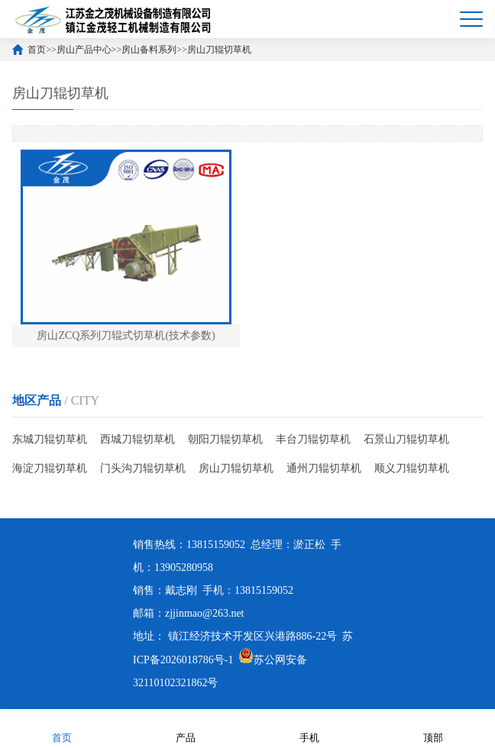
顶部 (433, 727)
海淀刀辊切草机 (49, 468)
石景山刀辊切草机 (406, 439)
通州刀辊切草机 (323, 468)
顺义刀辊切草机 (411, 468)
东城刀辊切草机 (49, 439)
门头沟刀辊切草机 (143, 468)
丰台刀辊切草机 (313, 439)
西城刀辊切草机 (137, 439)
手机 (309, 727)
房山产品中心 (84, 49)
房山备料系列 (148, 49)
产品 (186, 727)
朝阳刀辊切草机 (225, 439)
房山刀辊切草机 (219, 49)
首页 (37, 49)
